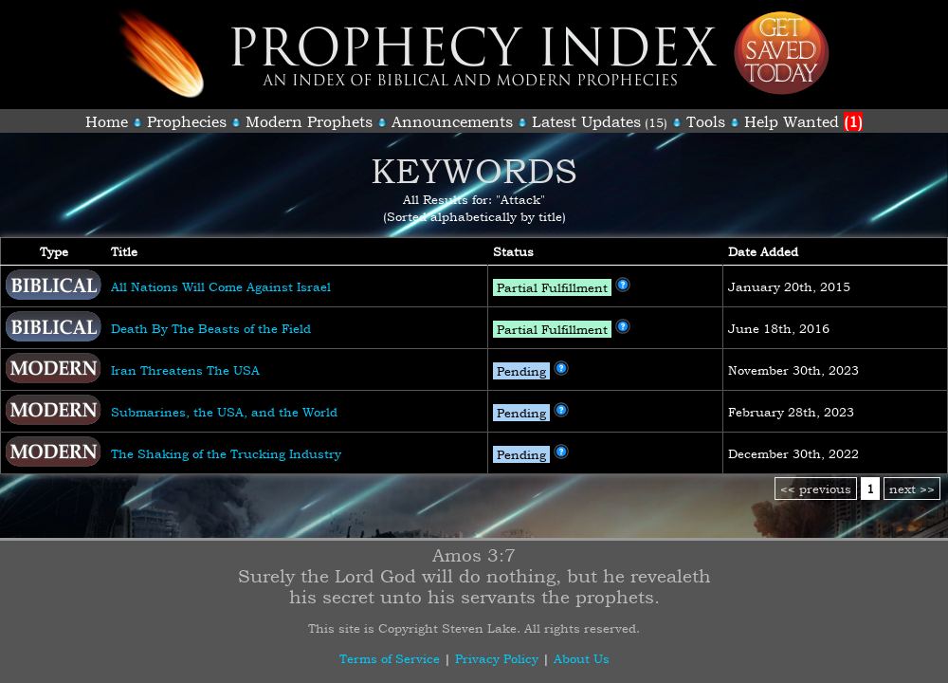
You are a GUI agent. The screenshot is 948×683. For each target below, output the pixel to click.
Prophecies (187, 121)
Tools (705, 121)
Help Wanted (803, 121)
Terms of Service (389, 658)
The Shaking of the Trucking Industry (226, 453)
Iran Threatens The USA (185, 369)
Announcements (452, 121)
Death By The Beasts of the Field (211, 328)
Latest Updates (586, 121)
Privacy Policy (496, 658)
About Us (582, 658)
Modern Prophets (309, 121)
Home (106, 121)
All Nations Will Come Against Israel (221, 286)
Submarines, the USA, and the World (224, 411)
